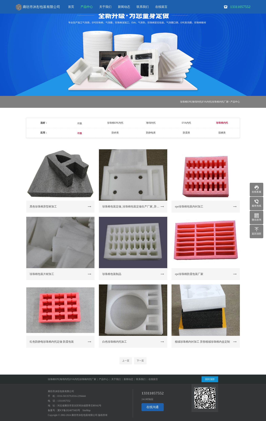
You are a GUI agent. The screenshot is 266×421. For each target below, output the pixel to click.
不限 (79, 123)
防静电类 (151, 132)
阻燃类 (222, 132)
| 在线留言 (152, 379)
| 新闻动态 (127, 379)
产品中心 (87, 7)
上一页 (125, 360)
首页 (71, 7)
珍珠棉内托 (222, 123)
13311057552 (63, 401)
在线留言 (161, 7)
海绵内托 (151, 123)
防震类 (186, 132)
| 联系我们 (139, 379)
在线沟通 (152, 407)
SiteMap (86, 410)
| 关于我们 (114, 379)
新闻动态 (124, 7)
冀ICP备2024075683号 (68, 410)
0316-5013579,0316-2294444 (71, 396)
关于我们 (105, 7)
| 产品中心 (102, 379)
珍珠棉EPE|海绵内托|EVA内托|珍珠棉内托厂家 (204, 101)
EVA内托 (186, 123)
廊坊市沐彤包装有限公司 (38, 7)
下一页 (140, 360)
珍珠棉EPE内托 (115, 123)
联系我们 (143, 7)
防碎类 (115, 132)
